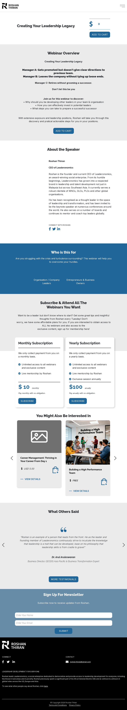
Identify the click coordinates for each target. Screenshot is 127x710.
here (46, 686)
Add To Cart (100, 34)
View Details (30, 479)
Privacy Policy (74, 705)
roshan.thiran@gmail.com (80, 662)
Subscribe (27, 401)
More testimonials (63, 579)
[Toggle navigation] (122, 6)
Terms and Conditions (58, 705)
